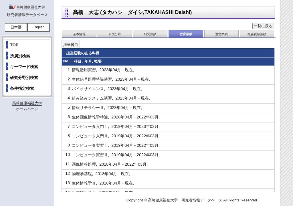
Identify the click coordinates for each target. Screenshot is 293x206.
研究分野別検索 (24, 77)
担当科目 (70, 45)
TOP (14, 45)
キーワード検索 (24, 66)
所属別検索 (20, 56)
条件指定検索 (22, 88)
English (38, 27)
